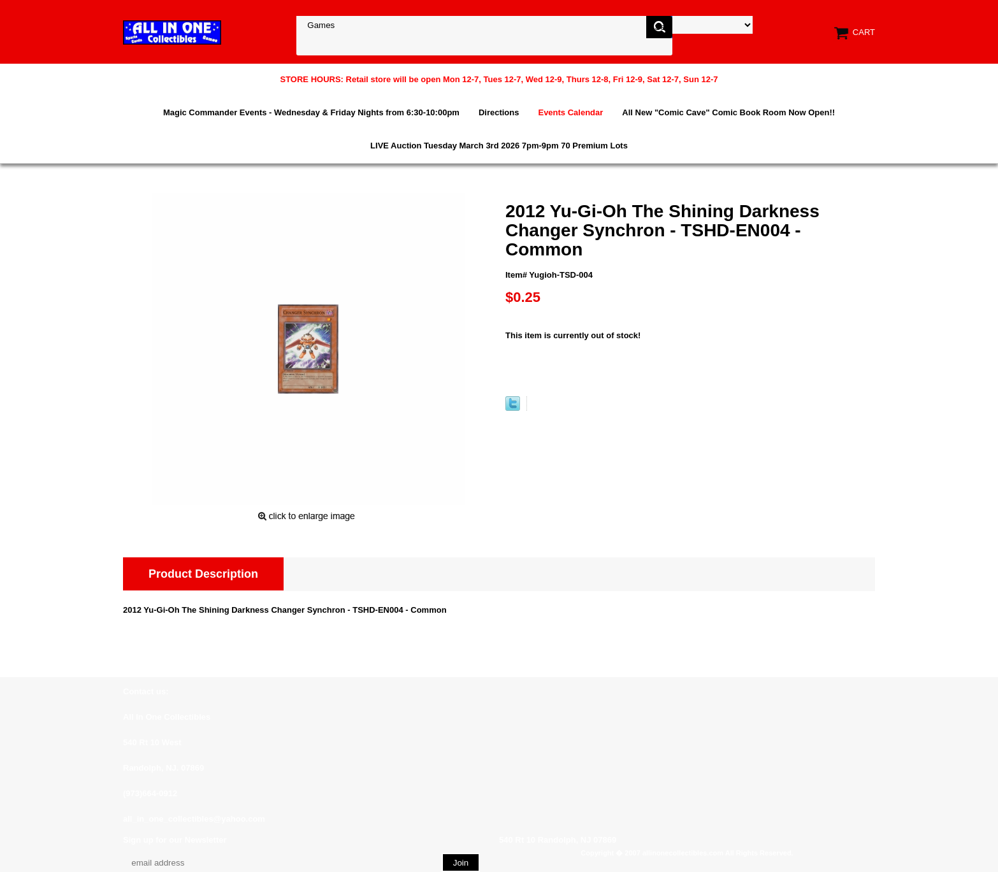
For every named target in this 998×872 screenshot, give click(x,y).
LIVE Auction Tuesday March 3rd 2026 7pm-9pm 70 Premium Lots (499, 145)
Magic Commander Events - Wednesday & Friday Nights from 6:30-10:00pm (311, 112)
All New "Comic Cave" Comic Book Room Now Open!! (728, 112)
